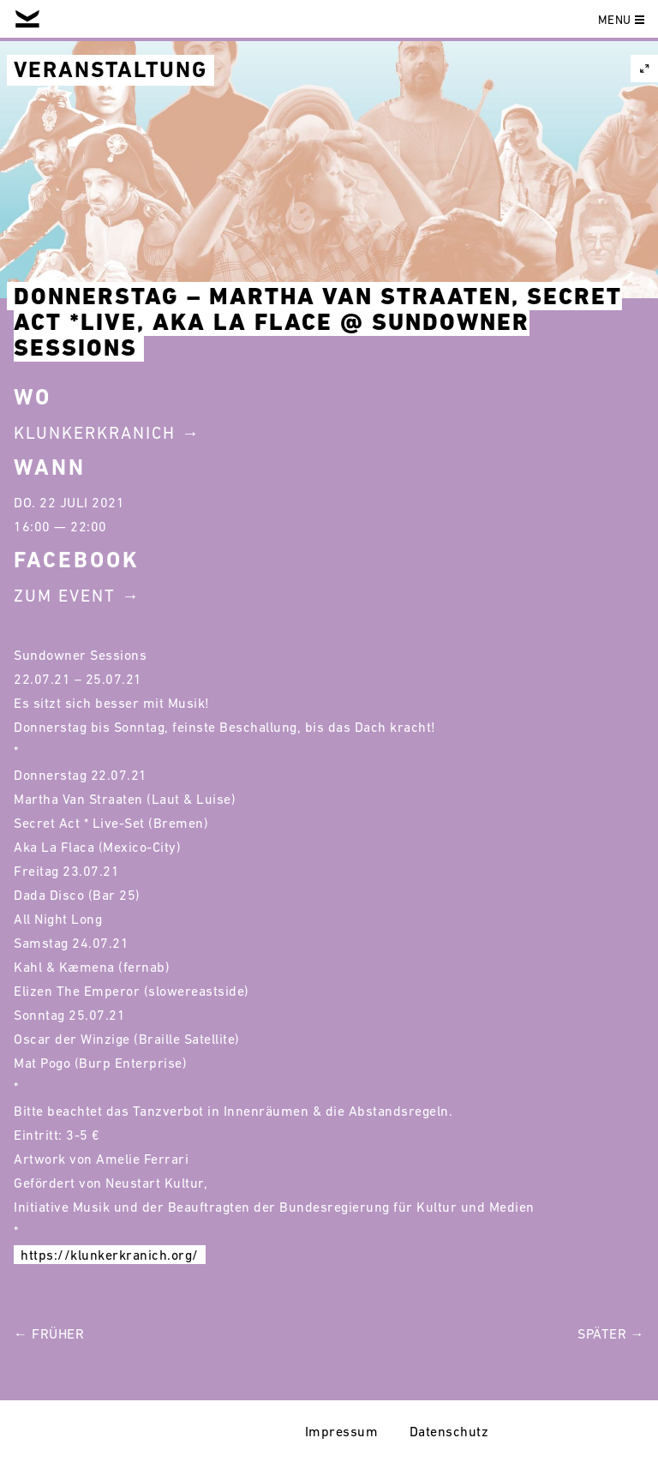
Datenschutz (449, 1431)
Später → (610, 1333)
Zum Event (65, 595)
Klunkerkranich (95, 432)
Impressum (342, 1431)
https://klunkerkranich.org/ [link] (110, 1254)
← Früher (49, 1333)
